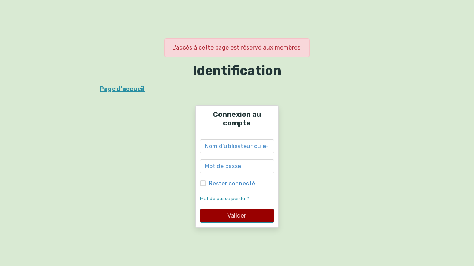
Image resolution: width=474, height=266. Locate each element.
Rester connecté (232, 183)
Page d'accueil (122, 88)
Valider (236, 215)
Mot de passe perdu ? (224, 198)
